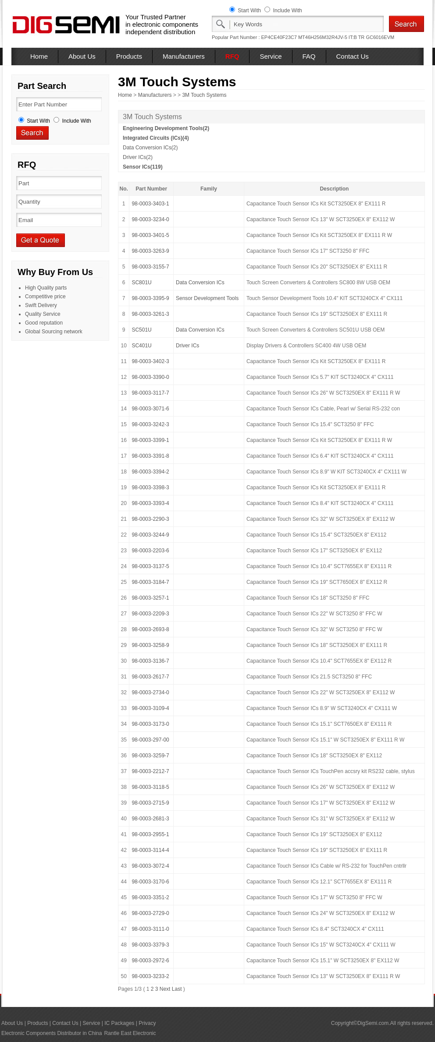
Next (165, 989)
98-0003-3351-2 (150, 897)
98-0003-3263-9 (150, 251)
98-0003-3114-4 (150, 850)
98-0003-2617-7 (150, 677)
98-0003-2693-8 (150, 629)
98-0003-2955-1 (150, 834)
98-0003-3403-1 (150, 204)
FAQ (309, 56)
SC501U (141, 330)
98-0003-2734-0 (150, 692)
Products (129, 56)
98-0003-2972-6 (150, 960)
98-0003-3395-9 (150, 298)
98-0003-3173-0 (150, 724)
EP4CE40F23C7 (279, 37)
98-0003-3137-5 (150, 566)
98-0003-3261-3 (150, 314)
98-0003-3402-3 (150, 361)
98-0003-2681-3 (150, 819)
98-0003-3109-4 (150, 708)
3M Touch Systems (204, 95)
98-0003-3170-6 (150, 882)
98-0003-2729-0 (150, 913)
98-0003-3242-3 (150, 424)
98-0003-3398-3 (150, 487)
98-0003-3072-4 (150, 866)
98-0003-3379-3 (150, 945)
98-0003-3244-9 (150, 535)
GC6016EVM (380, 37)
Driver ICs (187, 346)
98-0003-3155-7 (150, 267)
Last (177, 989)
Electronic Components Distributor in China (51, 1033)
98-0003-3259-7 (150, 755)
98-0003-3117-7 (150, 393)
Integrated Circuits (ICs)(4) (156, 138)
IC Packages (119, 1023)
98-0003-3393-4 (150, 503)
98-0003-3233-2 (150, 976)
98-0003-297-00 (150, 740)
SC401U (141, 346)
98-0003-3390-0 (150, 377)
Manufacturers (184, 56)
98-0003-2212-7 (150, 771)
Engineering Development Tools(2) (166, 128)
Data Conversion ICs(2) (150, 148)
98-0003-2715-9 (150, 803)
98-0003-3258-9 (150, 645)
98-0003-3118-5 (150, 787)
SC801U (141, 282)
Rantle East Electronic (130, 1033)
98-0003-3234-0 (150, 219)
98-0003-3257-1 (150, 598)
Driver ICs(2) (138, 157)
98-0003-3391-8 (150, 456)
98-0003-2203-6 (150, 550)
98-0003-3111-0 (150, 929)
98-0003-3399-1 (150, 440)
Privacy (147, 1023)
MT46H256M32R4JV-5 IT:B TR (331, 37)
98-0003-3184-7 (150, 582)
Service (271, 56)
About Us (82, 56)
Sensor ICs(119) (143, 167)
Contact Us (352, 56)
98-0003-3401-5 (150, 235)
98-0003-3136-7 (150, 661)
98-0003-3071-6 (150, 409)
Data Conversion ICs (200, 282)
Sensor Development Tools (207, 298)
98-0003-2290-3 (150, 519)
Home (39, 56)
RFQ (232, 56)
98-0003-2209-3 (150, 614)
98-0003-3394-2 (150, 472)
